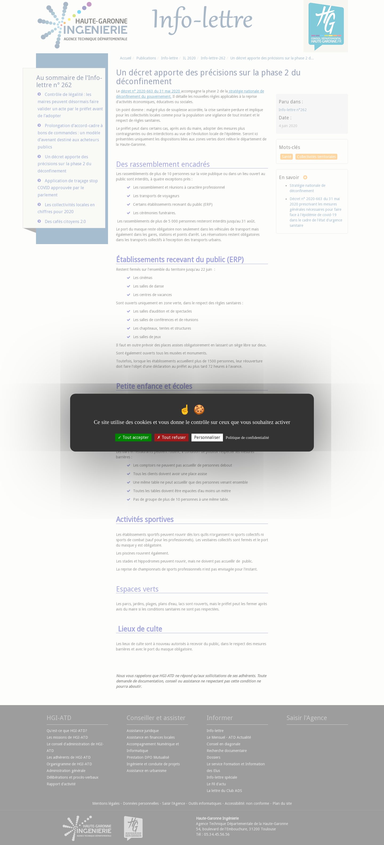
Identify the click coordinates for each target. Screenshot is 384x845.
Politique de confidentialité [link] (247, 437)
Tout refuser (171, 437)
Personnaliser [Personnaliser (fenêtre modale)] (207, 437)
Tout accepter (133, 437)
